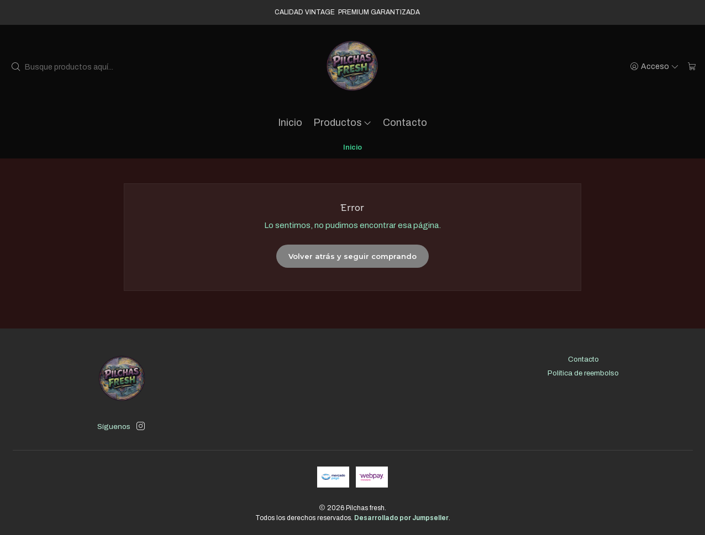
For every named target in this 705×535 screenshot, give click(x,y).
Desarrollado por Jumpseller (401, 518)
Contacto (405, 122)
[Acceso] (654, 67)
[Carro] (692, 67)
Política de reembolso (583, 373)
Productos (342, 122)
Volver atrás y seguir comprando (352, 256)
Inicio (290, 122)
